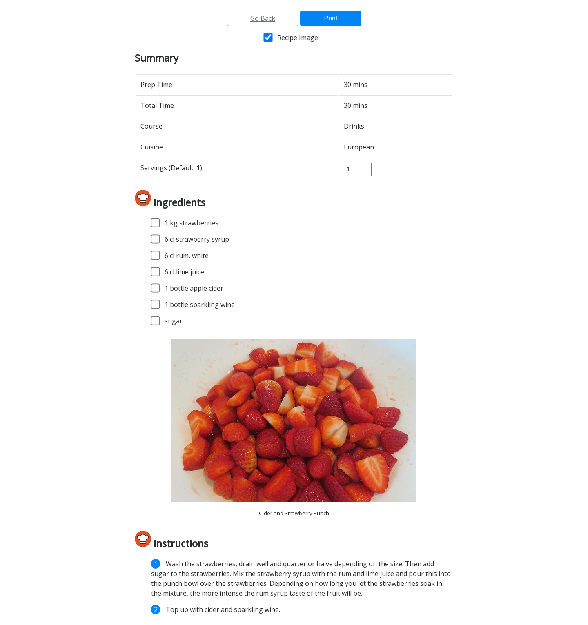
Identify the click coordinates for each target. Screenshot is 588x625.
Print (331, 18)
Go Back (262, 18)
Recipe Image (297, 37)
